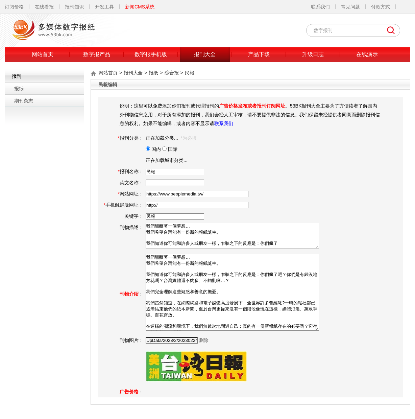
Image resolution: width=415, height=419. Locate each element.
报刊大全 (205, 54)
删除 (204, 340)
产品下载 (259, 54)
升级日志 (313, 54)
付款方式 (380, 6)
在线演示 (367, 54)
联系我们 (320, 6)
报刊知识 (74, 6)
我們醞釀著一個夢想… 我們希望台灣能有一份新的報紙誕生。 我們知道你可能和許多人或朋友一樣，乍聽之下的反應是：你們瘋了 (232, 236)
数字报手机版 (151, 54)
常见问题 (350, 6)
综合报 (172, 72)
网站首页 (42, 54)
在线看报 (44, 6)
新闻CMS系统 (139, 6)
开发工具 (104, 6)
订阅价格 (14, 6)
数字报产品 (96, 54)
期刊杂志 (23, 100)
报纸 (19, 88)
